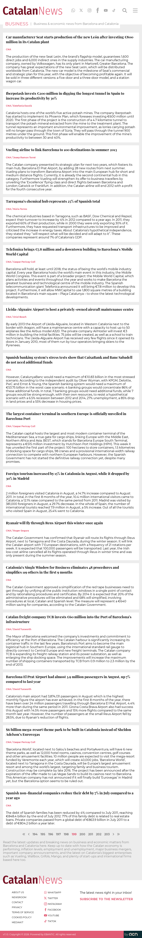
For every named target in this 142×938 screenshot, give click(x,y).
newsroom (19, 897)
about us (18, 892)
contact (17, 902)
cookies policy (22, 917)
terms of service (23, 912)
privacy (17, 907)
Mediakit (17, 922)
